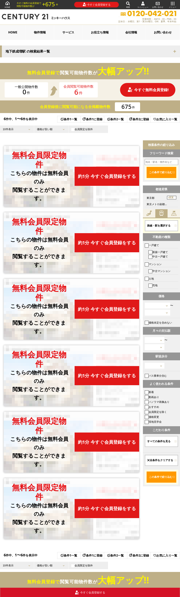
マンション (153, 264)
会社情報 (131, 32)
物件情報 (40, 32)
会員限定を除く (156, 412)
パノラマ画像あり (157, 402)
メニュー (172, 4)
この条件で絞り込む (160, 172)
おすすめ (152, 407)
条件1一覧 (69, 119)
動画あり (152, 397)
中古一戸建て (158, 256)
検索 (128, 4)
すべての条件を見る (159, 441)
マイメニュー (142, 5)
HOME (7, 5)
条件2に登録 (139, 119)
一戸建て (152, 245)
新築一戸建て (158, 252)
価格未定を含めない (158, 322)
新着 (149, 392)
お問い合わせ (157, 4)
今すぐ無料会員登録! (148, 89)
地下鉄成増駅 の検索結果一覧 (28, 51)
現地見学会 (153, 421)
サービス (68, 32)
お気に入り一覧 (165, 119)
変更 (171, 197)
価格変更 (152, 417)
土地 (149, 278)
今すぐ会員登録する (97, 4)
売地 (153, 285)
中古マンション (159, 271)
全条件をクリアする (160, 460)
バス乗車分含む (156, 375)
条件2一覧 (115, 119)
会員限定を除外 (82, 129)
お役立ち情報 (100, 32)
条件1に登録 (92, 119)
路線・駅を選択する (159, 225)
